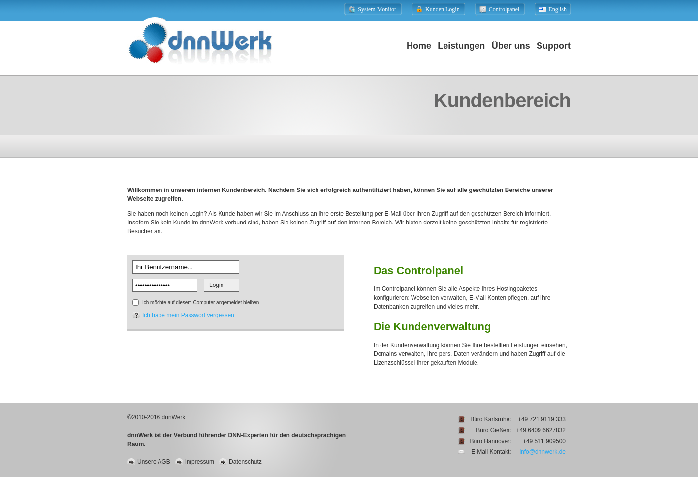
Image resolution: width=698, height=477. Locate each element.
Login (216, 285)
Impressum (199, 461)
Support (554, 46)
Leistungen (461, 46)
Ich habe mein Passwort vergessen (188, 315)
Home (419, 46)
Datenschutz (245, 461)
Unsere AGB (153, 461)
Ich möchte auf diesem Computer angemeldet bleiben (200, 302)
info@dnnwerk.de (542, 451)
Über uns (511, 46)
